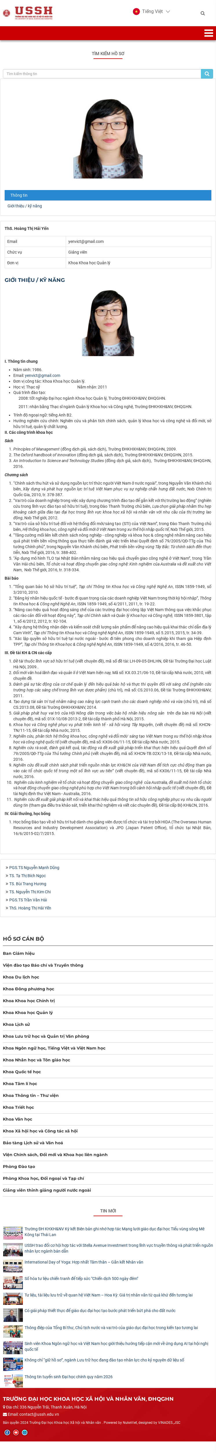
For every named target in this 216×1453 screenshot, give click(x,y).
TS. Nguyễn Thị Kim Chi (30, 892)
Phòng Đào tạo (19, 1166)
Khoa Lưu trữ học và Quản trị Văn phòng (46, 1036)
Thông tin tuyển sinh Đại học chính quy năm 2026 (69, 1376)
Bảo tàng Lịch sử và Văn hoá (33, 1142)
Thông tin (19, 195)
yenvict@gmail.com (42, 375)
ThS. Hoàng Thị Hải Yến (30, 908)
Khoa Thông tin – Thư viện (31, 1095)
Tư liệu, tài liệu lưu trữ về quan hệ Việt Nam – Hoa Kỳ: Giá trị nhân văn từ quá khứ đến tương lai (109, 1295)
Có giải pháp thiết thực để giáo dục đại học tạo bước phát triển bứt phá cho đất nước (100, 1310)
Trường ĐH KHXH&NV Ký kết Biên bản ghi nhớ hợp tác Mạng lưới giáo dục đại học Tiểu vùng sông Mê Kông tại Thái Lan (114, 1232)
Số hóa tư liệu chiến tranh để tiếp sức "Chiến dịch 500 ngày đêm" (81, 1278)
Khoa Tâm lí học (20, 1083)
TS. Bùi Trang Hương (27, 883)
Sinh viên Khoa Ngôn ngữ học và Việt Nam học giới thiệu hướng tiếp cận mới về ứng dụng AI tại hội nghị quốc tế (116, 1346)
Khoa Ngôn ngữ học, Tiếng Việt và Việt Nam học (54, 1048)
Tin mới (108, 1211)
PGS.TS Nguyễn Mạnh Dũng (34, 867)
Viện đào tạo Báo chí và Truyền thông (43, 965)
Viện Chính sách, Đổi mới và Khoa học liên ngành (55, 1154)
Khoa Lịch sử (16, 1024)
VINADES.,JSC (169, 1423)
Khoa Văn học (17, 1119)
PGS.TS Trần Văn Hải (28, 900)
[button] (148, 11)
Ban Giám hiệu (19, 953)
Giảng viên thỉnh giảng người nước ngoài (47, 1190)
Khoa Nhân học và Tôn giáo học (36, 1060)
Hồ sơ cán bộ (23, 938)
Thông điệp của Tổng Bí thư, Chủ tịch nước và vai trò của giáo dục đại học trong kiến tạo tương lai (111, 1327)
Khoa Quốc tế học (22, 1071)
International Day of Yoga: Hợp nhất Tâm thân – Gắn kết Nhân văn (84, 1262)
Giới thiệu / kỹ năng (25, 206)
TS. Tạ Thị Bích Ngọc (27, 875)
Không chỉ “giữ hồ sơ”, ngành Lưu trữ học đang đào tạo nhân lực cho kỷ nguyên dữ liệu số (104, 1360)
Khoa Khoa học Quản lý (28, 1012)
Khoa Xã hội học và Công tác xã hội (40, 1131)
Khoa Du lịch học (21, 977)
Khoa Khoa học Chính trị (29, 1000)
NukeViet (130, 1423)
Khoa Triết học (18, 1107)
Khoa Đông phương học (28, 988)
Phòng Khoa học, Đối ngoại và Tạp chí (43, 1178)
